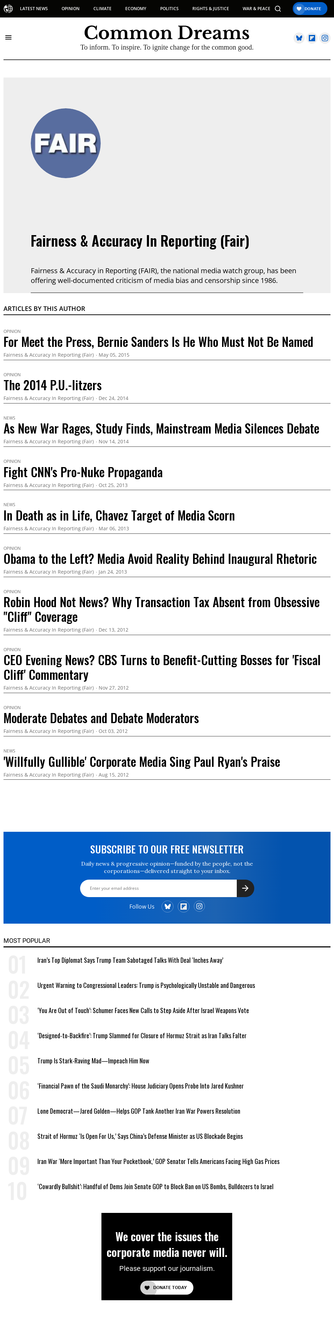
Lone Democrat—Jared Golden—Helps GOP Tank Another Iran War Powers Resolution (138, 1110)
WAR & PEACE (256, 9)
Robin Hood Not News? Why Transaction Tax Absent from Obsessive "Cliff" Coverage (161, 608)
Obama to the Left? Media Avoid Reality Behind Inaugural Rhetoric (160, 558)
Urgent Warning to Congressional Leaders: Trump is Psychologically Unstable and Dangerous (146, 985)
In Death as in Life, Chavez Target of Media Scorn (119, 515)
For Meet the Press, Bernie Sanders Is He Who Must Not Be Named (158, 341)
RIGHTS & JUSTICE (210, 9)
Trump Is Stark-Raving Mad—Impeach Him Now (93, 1060)
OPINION (70, 9)
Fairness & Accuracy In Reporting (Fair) (140, 240)
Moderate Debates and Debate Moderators (101, 717)
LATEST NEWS (34, 9)
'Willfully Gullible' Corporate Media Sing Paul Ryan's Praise (141, 761)
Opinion (12, 331)
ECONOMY (135, 9)
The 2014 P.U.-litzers (52, 385)
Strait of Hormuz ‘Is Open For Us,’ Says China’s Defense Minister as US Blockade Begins (140, 1136)
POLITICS (169, 9)
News (9, 418)
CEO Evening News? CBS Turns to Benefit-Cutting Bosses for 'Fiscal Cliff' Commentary (162, 666)
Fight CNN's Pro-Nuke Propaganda (83, 472)
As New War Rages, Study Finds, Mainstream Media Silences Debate (161, 428)
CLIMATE (102, 9)
